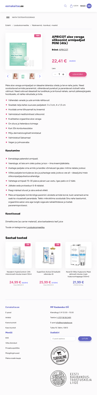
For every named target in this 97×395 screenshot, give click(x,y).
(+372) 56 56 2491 (64, 317)
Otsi (65, 6)
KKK (7, 338)
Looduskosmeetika (21, 25)
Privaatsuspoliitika (12, 348)
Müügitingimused (12, 353)
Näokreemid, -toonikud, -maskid (44, 25)
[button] (7, 76)
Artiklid (8, 317)
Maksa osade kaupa (13, 358)
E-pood (8, 312)
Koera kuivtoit (10, 322)
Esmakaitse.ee (12, 307)
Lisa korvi (78, 74)
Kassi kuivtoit (10, 328)
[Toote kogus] (59, 74)
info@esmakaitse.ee (64, 322)
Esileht (8, 25)
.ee (14, 6)
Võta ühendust (11, 343)
